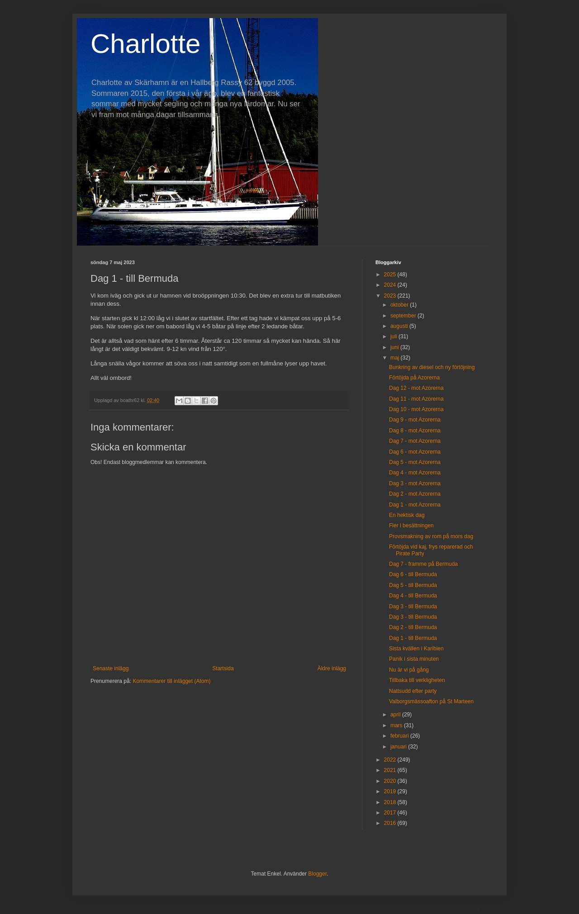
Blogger (317, 874)
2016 (391, 823)
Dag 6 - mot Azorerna (415, 452)
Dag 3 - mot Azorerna (415, 483)
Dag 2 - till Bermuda (413, 627)
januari (399, 747)
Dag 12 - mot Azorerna (416, 388)
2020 (391, 781)
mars (397, 725)
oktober (400, 305)
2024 (391, 285)
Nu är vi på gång (409, 670)
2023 (391, 296)
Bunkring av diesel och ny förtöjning (432, 367)
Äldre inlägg (332, 668)
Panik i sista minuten (414, 659)
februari (400, 736)
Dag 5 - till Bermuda (413, 585)
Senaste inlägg (110, 668)
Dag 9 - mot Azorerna (415, 420)
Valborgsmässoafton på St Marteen (431, 701)
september (404, 316)
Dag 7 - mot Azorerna (415, 441)
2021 (391, 770)
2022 (391, 760)
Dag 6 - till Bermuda (413, 574)
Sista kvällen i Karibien (416, 648)
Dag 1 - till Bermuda (413, 638)
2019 (391, 791)
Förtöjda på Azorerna (414, 377)
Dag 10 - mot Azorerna (416, 409)
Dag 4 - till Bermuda (413, 595)
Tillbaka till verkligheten (417, 680)
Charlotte (145, 43)
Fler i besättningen (411, 525)
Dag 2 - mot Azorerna (415, 494)
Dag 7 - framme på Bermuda (423, 564)
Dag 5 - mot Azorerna (415, 462)
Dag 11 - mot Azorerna (416, 399)
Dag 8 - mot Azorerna (415, 430)
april (396, 714)
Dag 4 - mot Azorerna (415, 472)
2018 (391, 802)
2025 (391, 274)
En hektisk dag (407, 515)
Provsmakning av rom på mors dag (431, 536)
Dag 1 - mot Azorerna (415, 505)
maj (395, 358)
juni (395, 347)
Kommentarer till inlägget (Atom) (171, 681)
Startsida (222, 668)
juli (394, 336)
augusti (399, 326)
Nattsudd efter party (413, 691)
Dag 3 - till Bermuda (413, 606)
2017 (391, 813)
